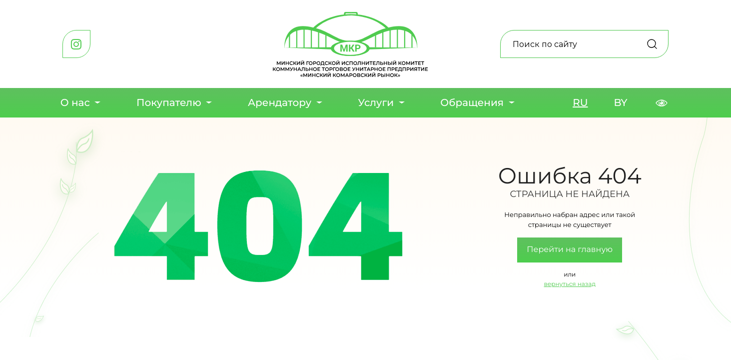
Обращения (472, 103)
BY (621, 103)
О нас (75, 103)
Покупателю (168, 103)
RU (580, 103)
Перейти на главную (570, 249)
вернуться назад (570, 284)
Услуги (376, 103)
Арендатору (279, 103)
